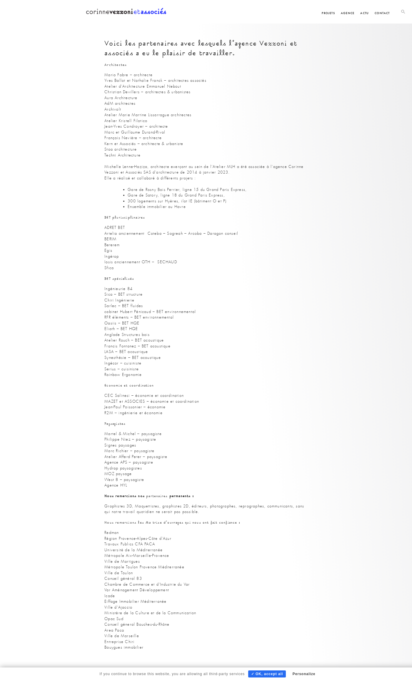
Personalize (304, 674)
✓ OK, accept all (267, 674)
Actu (364, 13)
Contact (382, 13)
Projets (328, 13)
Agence (347, 13)
